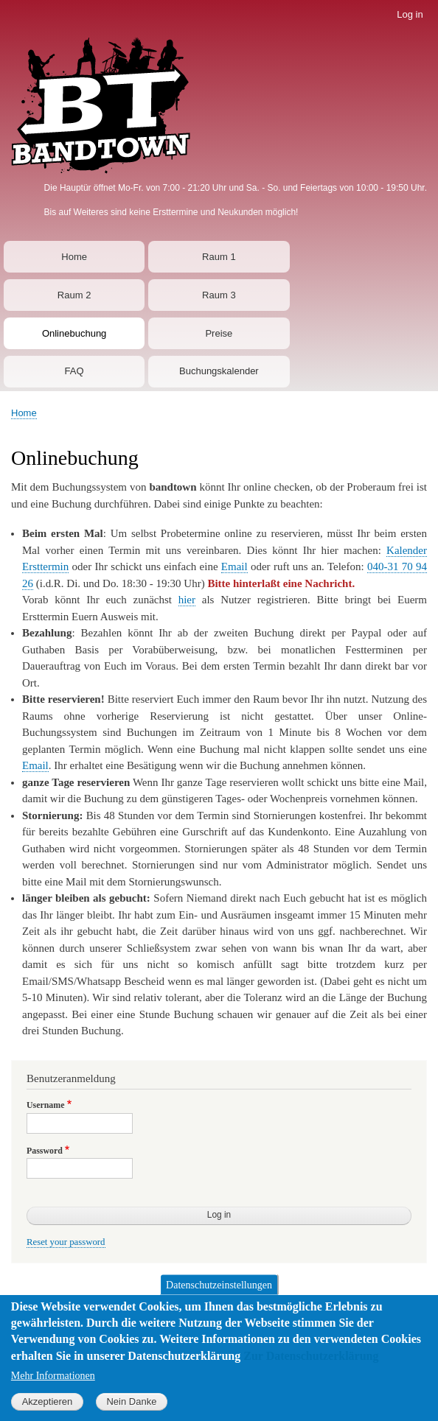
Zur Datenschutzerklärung (310, 1369)
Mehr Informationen (53, 1388)
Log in (410, 14)
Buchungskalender (219, 370)
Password (45, 1150)
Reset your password (66, 1242)
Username (45, 1105)
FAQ (74, 370)
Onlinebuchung (74, 333)
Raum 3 (219, 295)
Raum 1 (219, 256)
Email (234, 566)
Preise (218, 333)
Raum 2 (74, 295)
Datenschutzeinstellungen (219, 1297)
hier (186, 600)
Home (74, 256)
